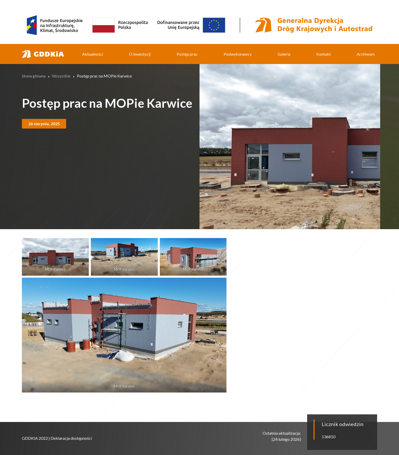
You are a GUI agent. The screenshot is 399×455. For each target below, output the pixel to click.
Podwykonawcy (238, 54)
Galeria (284, 54)
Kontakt (323, 54)
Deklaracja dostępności (71, 438)
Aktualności (92, 54)
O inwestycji (140, 54)
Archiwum (366, 54)
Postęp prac (187, 54)
